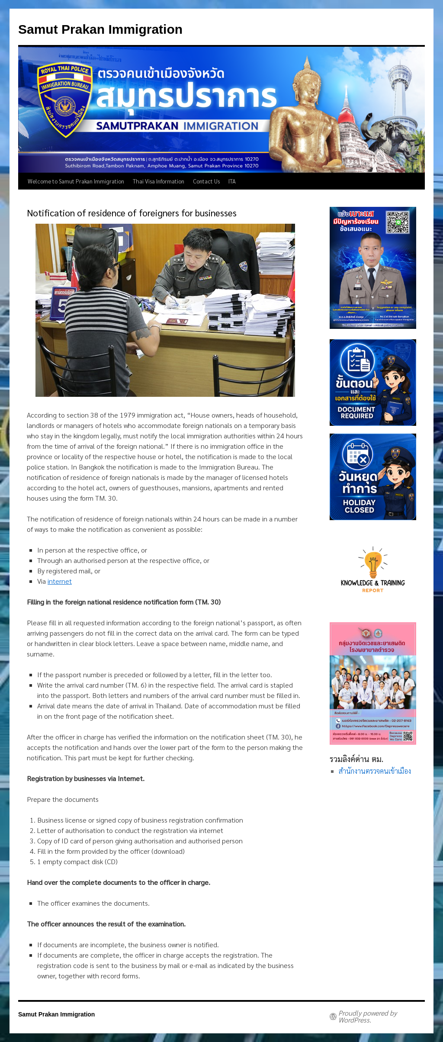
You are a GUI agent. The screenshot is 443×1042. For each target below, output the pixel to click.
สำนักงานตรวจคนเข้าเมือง (375, 770)
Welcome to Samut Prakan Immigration (76, 181)
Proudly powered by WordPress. (367, 1016)
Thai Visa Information (158, 181)
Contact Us (206, 181)
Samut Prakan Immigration (100, 29)
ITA (232, 181)
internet (60, 580)
